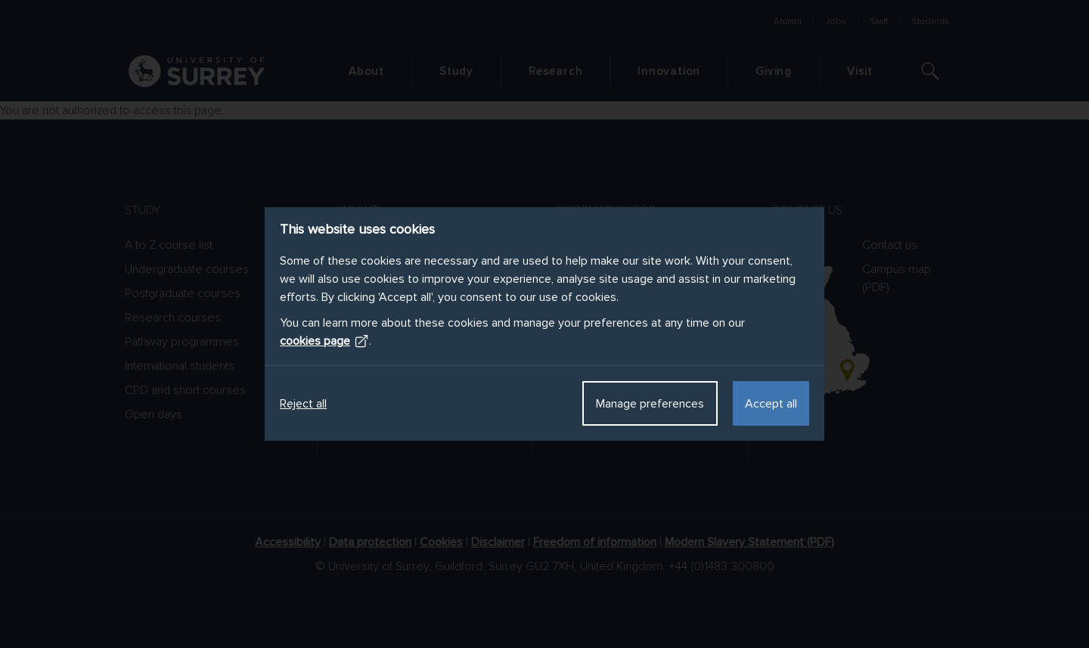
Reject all (303, 403)
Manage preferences (650, 403)
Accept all (771, 403)
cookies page (324, 341)
